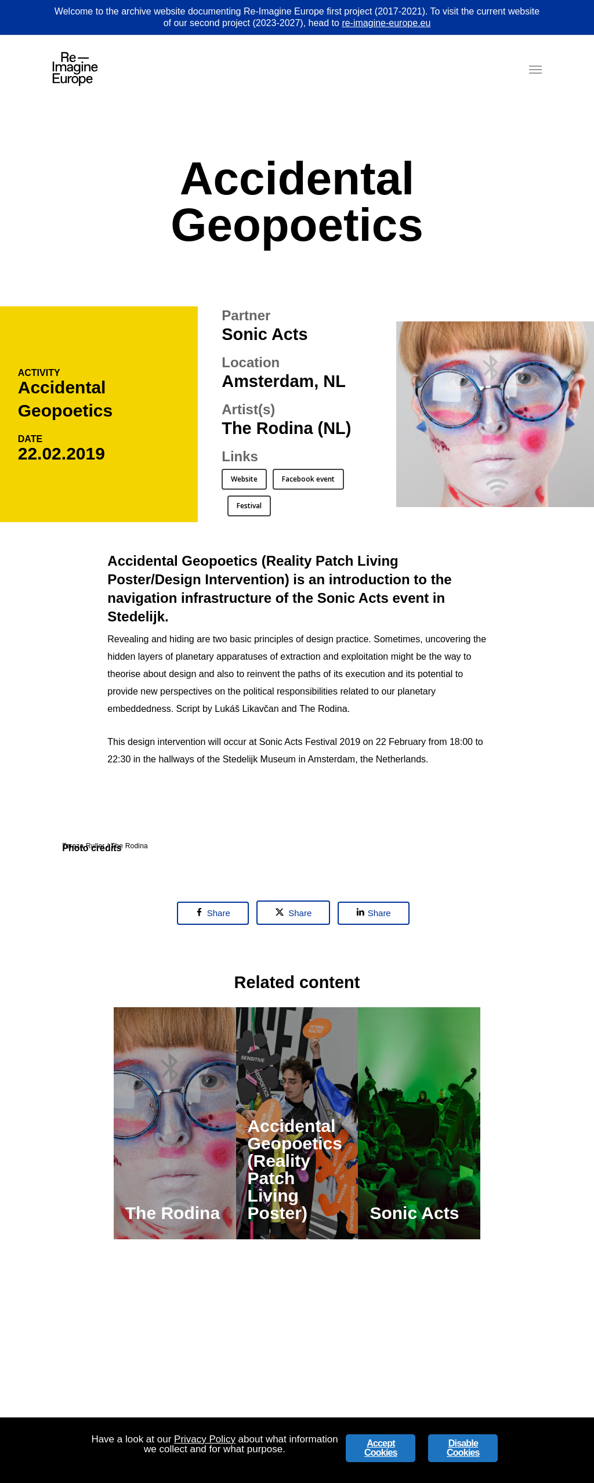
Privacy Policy (205, 1439)
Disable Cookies (463, 1447)
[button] (535, 69)
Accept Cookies (380, 1447)
